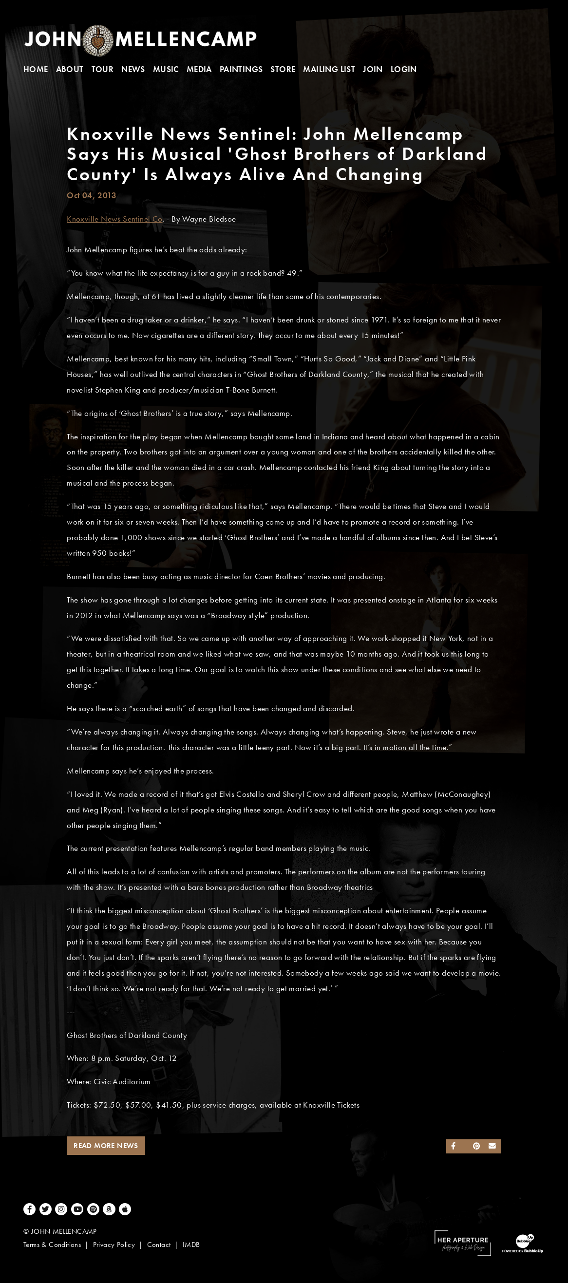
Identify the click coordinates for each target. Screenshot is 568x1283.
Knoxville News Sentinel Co (114, 219)
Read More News (106, 1146)
